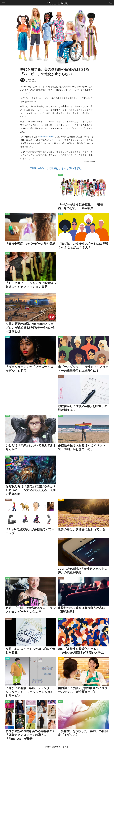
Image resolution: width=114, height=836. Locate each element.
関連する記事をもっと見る (57, 747)
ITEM (7, 337)
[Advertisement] (57, 795)
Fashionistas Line (47, 137)
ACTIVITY (61, 500)
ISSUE (60, 175)
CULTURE (61, 377)
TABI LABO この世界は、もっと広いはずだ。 (57, 168)
